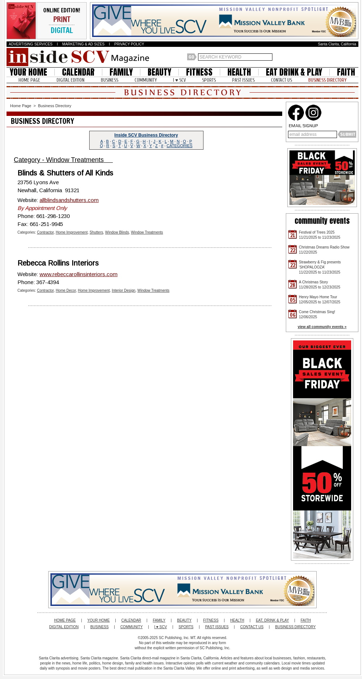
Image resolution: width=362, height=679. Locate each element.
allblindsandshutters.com (69, 200)
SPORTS (209, 80)
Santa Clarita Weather (354, 57)
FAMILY (121, 72)
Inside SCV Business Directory (146, 135)
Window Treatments (147, 232)
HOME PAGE (29, 80)
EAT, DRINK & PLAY (272, 620)
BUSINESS (109, 80)
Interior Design (123, 290)
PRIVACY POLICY (129, 44)
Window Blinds (117, 232)
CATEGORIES (179, 146)
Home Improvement (72, 232)
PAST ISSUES (243, 80)
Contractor (45, 232)
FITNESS (199, 72)
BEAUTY (159, 72)
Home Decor (66, 290)
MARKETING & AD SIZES (83, 44)
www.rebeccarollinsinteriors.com (79, 274)
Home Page (20, 106)
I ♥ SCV (179, 80)
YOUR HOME (28, 72)
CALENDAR (78, 72)
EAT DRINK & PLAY (294, 72)
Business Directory (54, 106)
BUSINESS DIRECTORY (327, 80)
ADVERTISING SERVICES (31, 44)
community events (322, 220)
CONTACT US (281, 80)
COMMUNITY (146, 80)
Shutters (96, 232)
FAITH (346, 72)
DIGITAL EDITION (71, 80)
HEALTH (239, 72)
